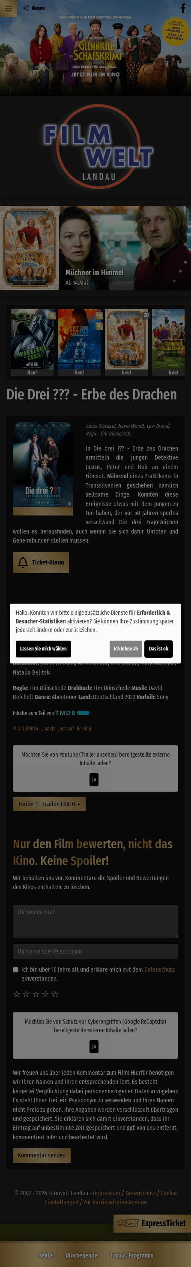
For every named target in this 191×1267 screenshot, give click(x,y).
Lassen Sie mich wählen (43, 649)
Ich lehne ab (126, 649)
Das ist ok (158, 649)
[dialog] (95, 634)
